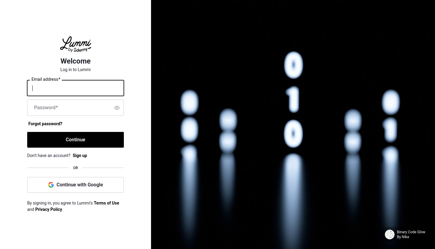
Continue (75, 140)
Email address (45, 79)
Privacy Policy (48, 209)
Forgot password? (45, 123)
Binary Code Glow (411, 232)
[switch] (117, 108)
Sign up (80, 155)
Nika (405, 237)
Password (46, 107)
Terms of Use (106, 203)
